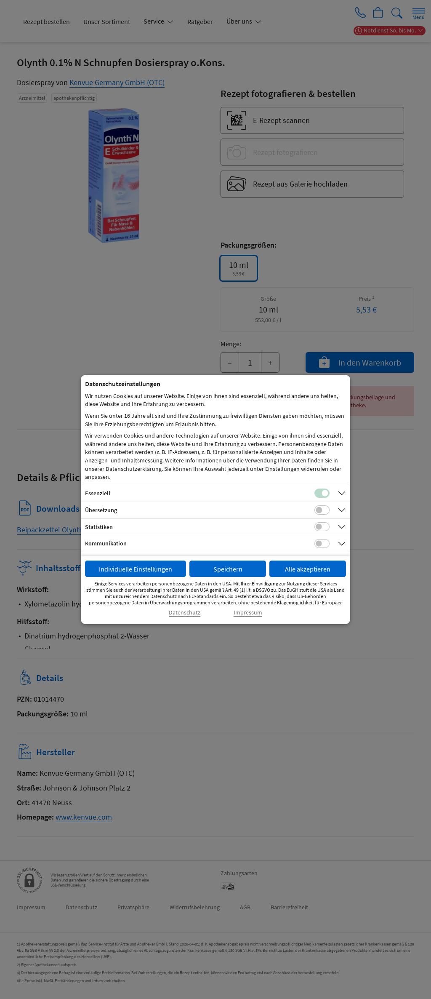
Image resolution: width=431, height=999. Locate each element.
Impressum (248, 612)
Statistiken (99, 527)
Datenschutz (184, 612)
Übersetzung (101, 510)
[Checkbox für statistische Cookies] (322, 527)
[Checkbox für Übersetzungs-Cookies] (322, 510)
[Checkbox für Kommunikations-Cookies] (322, 543)
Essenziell (97, 493)
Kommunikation (106, 543)
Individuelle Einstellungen (135, 569)
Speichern (227, 569)
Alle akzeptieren (307, 569)
